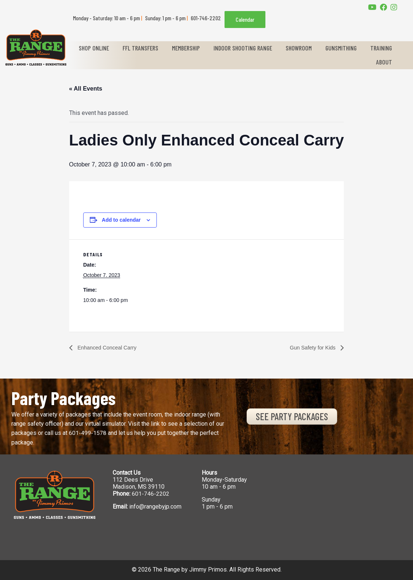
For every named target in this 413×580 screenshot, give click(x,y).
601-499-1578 (87, 433)
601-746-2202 (150, 494)
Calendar (245, 19)
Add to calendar (121, 220)
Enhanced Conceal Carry (110, 347)
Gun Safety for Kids (310, 347)
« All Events (85, 88)
